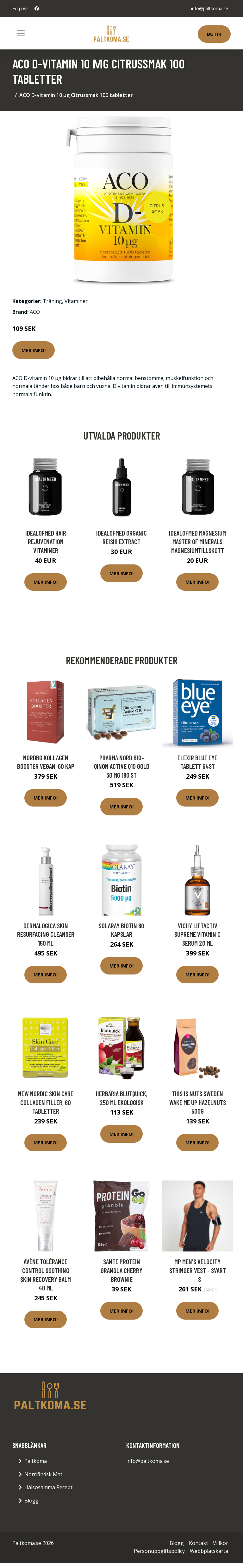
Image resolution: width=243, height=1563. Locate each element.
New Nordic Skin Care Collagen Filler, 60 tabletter (45, 1102)
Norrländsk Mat (43, 1474)
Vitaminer (76, 301)
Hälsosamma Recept (48, 1487)
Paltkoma (35, 1460)
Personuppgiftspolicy (159, 1550)
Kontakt (198, 1543)
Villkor (220, 1543)
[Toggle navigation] (20, 33)
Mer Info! (34, 350)
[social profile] (36, 9)
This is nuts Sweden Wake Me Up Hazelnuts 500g (197, 1102)
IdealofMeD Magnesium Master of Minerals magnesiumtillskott (197, 541)
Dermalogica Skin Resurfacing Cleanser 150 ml (45, 934)
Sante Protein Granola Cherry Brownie (121, 1270)
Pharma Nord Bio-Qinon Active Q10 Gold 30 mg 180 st (121, 766)
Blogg (31, 1500)
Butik (214, 34)
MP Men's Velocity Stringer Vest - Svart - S (197, 1270)
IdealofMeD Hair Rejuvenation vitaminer (45, 541)
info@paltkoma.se (209, 8)
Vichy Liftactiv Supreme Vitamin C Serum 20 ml (197, 934)
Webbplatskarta (209, 1550)
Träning (52, 301)
